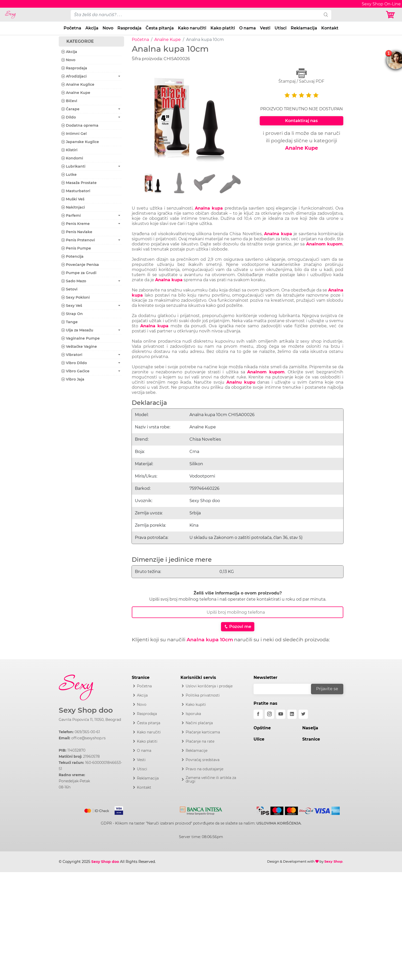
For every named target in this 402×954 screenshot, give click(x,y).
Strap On (72, 313)
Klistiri (69, 150)
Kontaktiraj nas (301, 120)
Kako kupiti (196, 704)
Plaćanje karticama (203, 732)
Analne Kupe (167, 39)
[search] (325, 15)
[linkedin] (292, 714)
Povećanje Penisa (80, 264)
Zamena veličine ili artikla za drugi (211, 779)
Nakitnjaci (73, 207)
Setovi (69, 289)
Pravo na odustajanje (204, 769)
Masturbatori (75, 191)
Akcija (91, 28)
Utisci (281, 28)
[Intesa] (201, 809)
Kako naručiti (192, 28)
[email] (285, 689)
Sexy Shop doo (86, 710)
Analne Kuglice (77, 84)
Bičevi (69, 101)
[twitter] (303, 714)
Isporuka (193, 714)
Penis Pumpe (76, 248)
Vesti (265, 28)
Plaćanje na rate (200, 741)
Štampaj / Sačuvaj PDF (301, 76)
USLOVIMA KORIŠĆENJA (278, 823)
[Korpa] (391, 14)
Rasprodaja (129, 28)
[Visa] (116, 809)
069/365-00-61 (87, 732)
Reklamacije (196, 750)
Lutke (69, 174)
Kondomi (72, 158)
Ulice (259, 739)
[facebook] (258, 714)
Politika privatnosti (203, 695)
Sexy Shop (333, 861)
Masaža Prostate (79, 182)
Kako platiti (222, 28)
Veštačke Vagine (79, 346)
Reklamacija (304, 28)
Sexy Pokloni (75, 297)
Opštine (262, 727)
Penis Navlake (76, 232)
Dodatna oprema (79, 125)
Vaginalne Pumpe (80, 338)
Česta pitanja (160, 28)
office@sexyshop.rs (88, 738)
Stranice (311, 739)
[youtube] (280, 714)
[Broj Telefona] (237, 612)
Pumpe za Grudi (78, 272)
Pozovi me (237, 626)
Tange (69, 322)
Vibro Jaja (72, 379)
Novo (108, 28)
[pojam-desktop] (195, 15)
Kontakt (329, 28)
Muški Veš (72, 199)
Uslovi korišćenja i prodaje (209, 686)
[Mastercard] (97, 809)
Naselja (310, 727)
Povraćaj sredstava (202, 760)
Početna (72, 28)
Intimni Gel (74, 133)
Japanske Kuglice (80, 141)
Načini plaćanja (199, 723)
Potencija (72, 256)
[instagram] (269, 714)
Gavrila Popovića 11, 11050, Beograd (90, 719)
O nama (247, 28)
